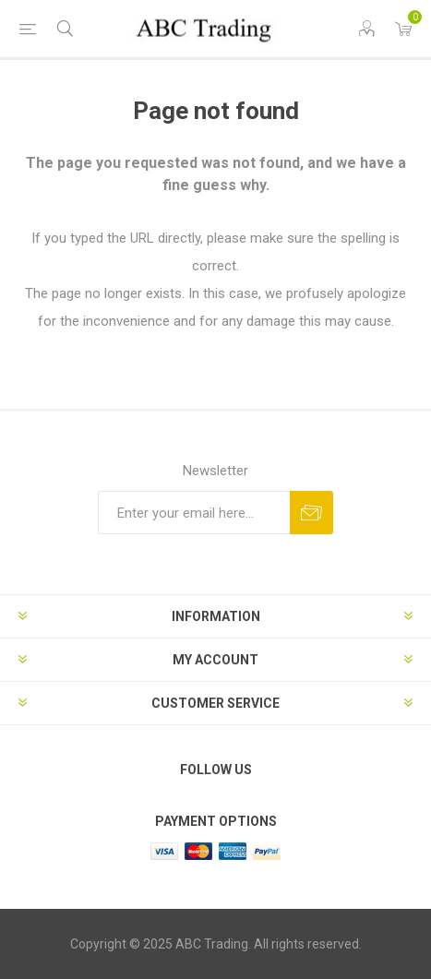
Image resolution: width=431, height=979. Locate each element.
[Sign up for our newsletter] (194, 512)
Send (311, 512)
